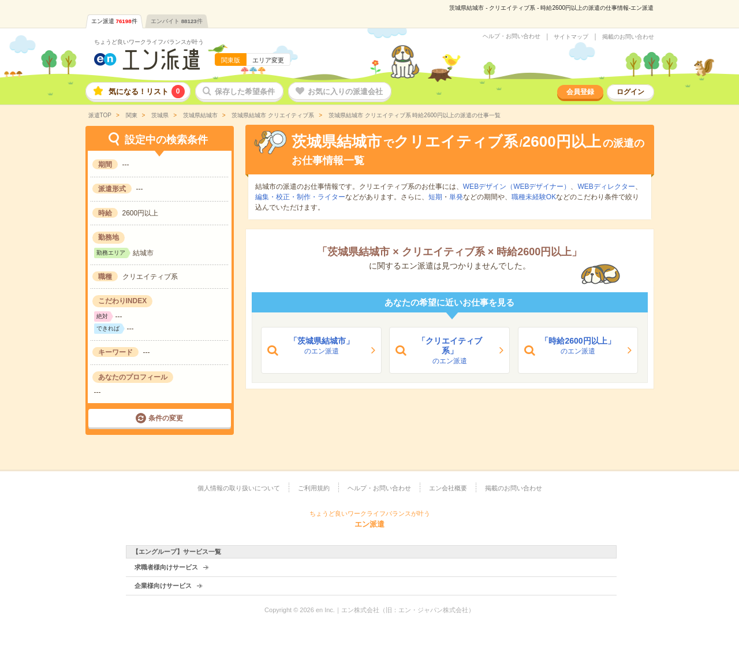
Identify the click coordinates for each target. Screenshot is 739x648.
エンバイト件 (177, 21)
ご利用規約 (314, 488)
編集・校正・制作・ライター (300, 197)
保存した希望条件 (245, 91)
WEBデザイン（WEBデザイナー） (517, 187)
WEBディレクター (606, 187)
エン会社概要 (448, 488)
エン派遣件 (114, 21)
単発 (456, 197)
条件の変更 (165, 418)
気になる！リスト (147, 91)
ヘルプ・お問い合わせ (511, 36)
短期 (435, 197)
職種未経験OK (534, 197)
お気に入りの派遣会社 (345, 91)
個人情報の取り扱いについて (238, 488)
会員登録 (580, 92)
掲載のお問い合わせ (628, 37)
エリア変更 (268, 60)
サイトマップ (571, 37)
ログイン (630, 92)
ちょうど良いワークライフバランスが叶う (149, 42)
